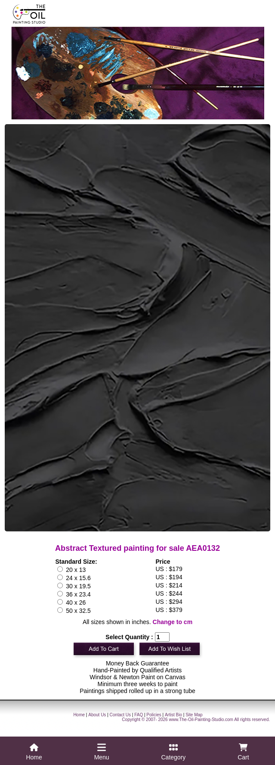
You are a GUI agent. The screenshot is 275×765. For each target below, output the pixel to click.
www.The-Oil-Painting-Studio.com (201, 719)
